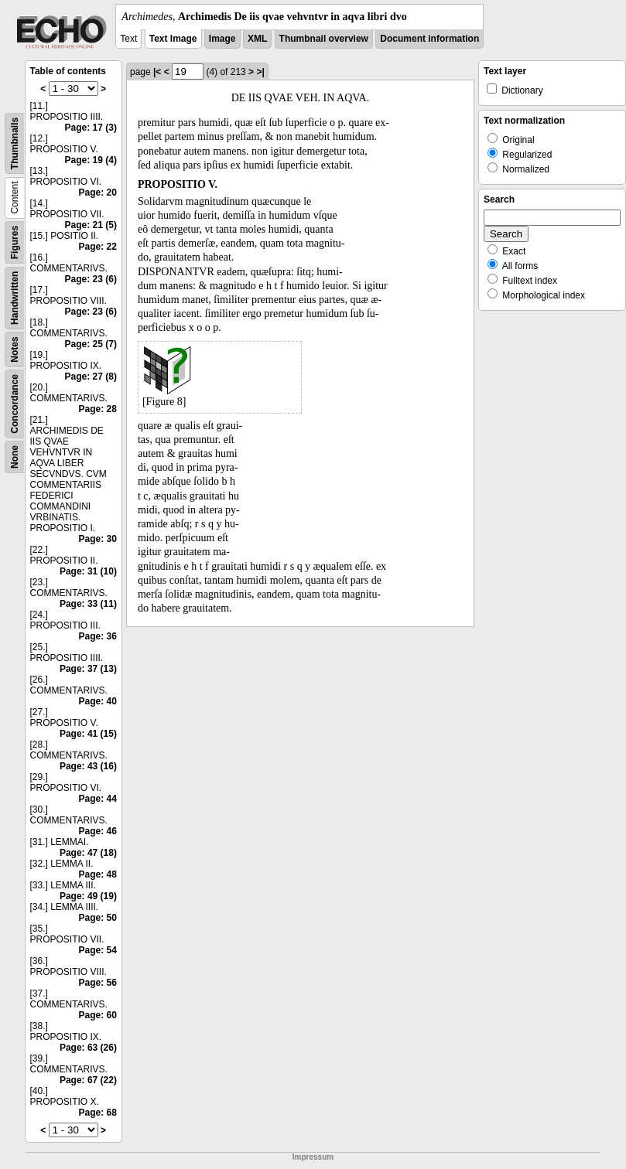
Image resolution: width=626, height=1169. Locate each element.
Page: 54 (98, 950)
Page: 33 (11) (88, 603)
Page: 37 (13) (88, 668)
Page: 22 (98, 246)
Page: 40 (98, 701)
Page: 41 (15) (88, 733)
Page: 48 (98, 874)
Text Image (173, 38)
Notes (14, 349)
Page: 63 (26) (88, 1047)
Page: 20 (98, 192)
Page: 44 (98, 798)
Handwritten (14, 298)
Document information (429, 38)
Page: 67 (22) (88, 1080)
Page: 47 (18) (88, 852)
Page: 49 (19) (88, 896)
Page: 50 (98, 917)
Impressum (313, 1157)
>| (260, 71)
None (14, 457)
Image (222, 38)
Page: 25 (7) (91, 344)
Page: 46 (98, 831)
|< (157, 71)
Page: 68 (98, 1112)
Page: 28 (98, 409)
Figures (14, 242)
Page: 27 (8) (91, 376)
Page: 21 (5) (91, 225)
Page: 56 (98, 982)
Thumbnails (14, 143)
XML (257, 38)
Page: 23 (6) (91, 279)
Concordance (14, 404)
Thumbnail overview (323, 38)
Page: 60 (98, 1015)
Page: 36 (98, 636)
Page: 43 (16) (88, 766)
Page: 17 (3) (91, 127)
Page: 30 (98, 538)
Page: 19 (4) (91, 160)
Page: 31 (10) (88, 571)
